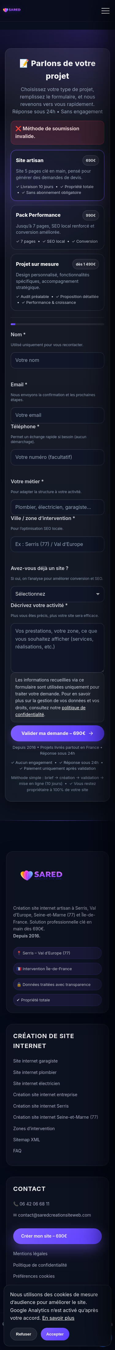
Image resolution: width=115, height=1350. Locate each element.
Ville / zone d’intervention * (43, 518)
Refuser (23, 1334)
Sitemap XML (26, 1140)
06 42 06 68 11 (34, 1204)
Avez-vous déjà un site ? (39, 568)
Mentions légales (30, 1254)
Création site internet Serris (41, 1106)
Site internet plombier (35, 1072)
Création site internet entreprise (45, 1095)
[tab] (57, 175)
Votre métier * (27, 481)
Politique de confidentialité (40, 1265)
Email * (19, 384)
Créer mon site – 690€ (44, 1236)
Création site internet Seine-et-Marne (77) (55, 1118)
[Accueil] (11, 11)
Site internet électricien (36, 1084)
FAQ (17, 1151)
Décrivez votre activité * (39, 605)
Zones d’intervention (34, 1129)
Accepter (55, 1334)
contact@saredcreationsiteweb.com (54, 1215)
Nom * (18, 334)
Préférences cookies (34, 1276)
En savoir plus (58, 1318)
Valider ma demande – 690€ (57, 733)
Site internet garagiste (35, 1061)
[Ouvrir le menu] (108, 11)
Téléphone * (25, 426)
